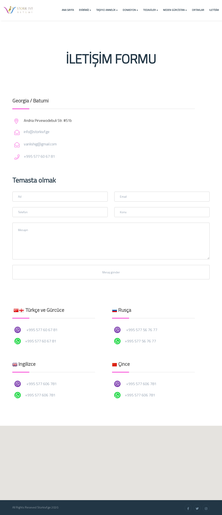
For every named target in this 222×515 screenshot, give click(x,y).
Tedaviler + (150, 10)
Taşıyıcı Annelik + (107, 10)
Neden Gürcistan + (175, 10)
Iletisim (214, 10)
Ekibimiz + (85, 10)
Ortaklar (198, 10)
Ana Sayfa (68, 10)
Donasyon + (130, 10)
